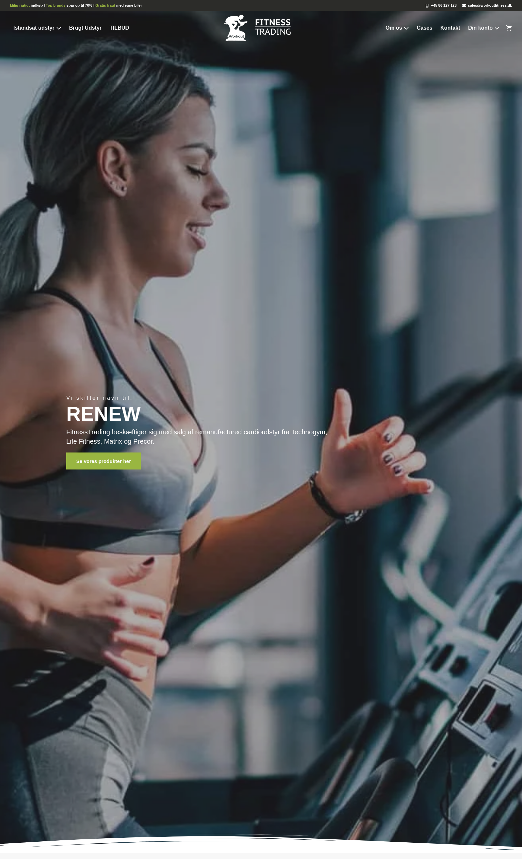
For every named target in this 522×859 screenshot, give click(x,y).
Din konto (483, 28)
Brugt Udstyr (85, 28)
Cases (424, 28)
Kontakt (450, 28)
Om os (397, 28)
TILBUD (119, 28)
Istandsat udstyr (37, 28)
